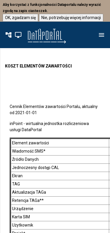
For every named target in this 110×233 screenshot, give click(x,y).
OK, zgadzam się (20, 17)
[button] (8, 35)
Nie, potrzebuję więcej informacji (71, 17)
